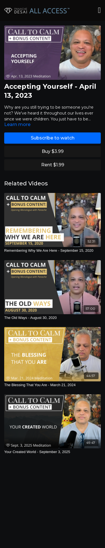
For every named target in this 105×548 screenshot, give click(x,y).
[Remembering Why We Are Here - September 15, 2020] (52, 250)
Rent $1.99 (52, 164)
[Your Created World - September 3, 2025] (52, 452)
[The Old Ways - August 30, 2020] (52, 318)
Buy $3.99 (53, 151)
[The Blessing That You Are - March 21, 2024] (52, 385)
